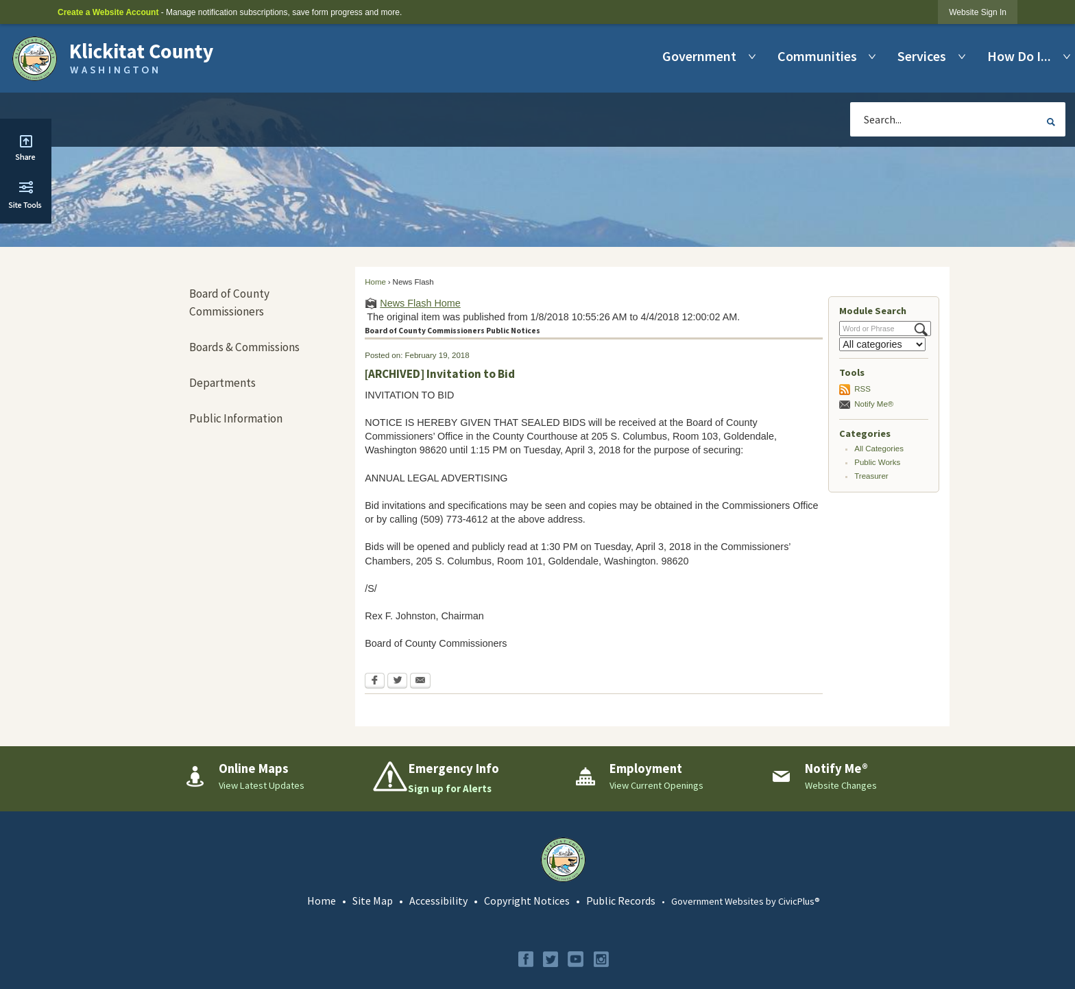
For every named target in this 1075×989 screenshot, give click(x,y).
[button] (1051, 121)
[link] (977, 12)
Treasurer (871, 476)
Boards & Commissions (244, 347)
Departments (222, 382)
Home (375, 282)
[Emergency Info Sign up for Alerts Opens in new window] (466, 778)
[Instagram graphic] (601, 959)
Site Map (372, 900)
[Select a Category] (882, 344)
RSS (862, 389)
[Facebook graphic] (525, 959)
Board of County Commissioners (229, 302)
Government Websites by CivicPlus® (745, 901)
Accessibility (438, 900)
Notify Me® (873, 404)
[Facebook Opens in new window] (375, 682)
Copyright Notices (527, 900)
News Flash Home (420, 303)
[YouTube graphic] (575, 959)
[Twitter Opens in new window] (397, 682)
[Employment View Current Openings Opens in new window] (661, 776)
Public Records (620, 900)
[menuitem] (702, 56)
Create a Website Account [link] (108, 12)
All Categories (879, 448)
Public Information (235, 418)
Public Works (877, 462)
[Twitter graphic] (550, 959)
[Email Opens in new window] (420, 682)
